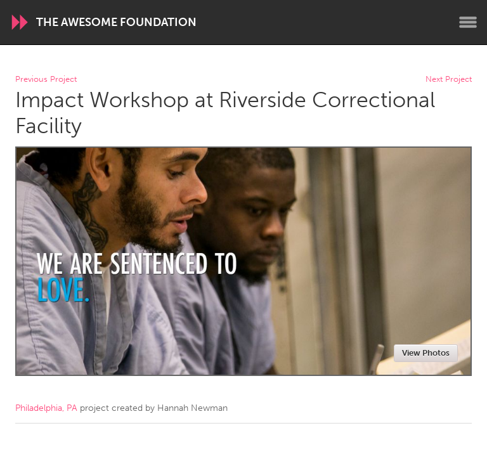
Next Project (448, 79)
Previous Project (46, 79)
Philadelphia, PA (46, 408)
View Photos (426, 353)
